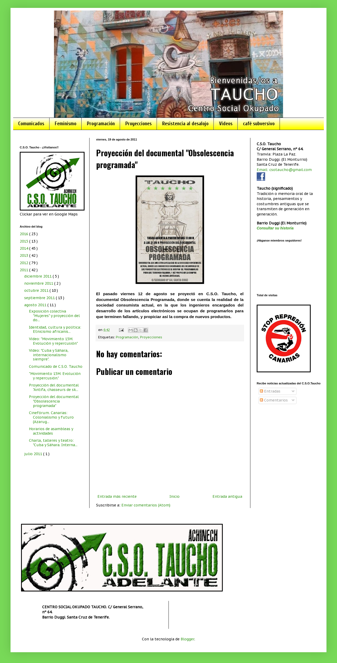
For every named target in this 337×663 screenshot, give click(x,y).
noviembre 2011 (39, 283)
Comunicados (31, 124)
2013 (24, 255)
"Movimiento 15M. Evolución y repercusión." (55, 375)
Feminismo (65, 124)
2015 (24, 241)
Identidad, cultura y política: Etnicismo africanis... (55, 329)
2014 (24, 248)
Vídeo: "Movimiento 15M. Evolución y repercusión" (53, 341)
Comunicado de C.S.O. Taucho (55, 366)
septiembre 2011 (40, 297)
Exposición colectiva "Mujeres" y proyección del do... (54, 316)
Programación (101, 124)
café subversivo (259, 124)
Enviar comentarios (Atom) (145, 505)
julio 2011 (33, 453)
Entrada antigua (227, 496)
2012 (24, 262)
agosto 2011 (35, 305)
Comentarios (274, 400)
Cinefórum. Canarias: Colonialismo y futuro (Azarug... (51, 417)
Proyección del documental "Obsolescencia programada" (54, 401)
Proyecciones (138, 124)
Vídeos (225, 124)
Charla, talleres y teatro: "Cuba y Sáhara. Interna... (53, 442)
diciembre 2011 (38, 276)
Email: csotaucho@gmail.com (284, 169)
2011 (24, 270)
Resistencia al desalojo (185, 124)
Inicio (175, 496)
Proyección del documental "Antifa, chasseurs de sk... (54, 387)
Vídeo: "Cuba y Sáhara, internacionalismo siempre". (48, 355)
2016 (24, 234)
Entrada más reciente (117, 496)
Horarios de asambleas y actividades (51, 431)
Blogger (187, 639)
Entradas (270, 391)
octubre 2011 (36, 290)
